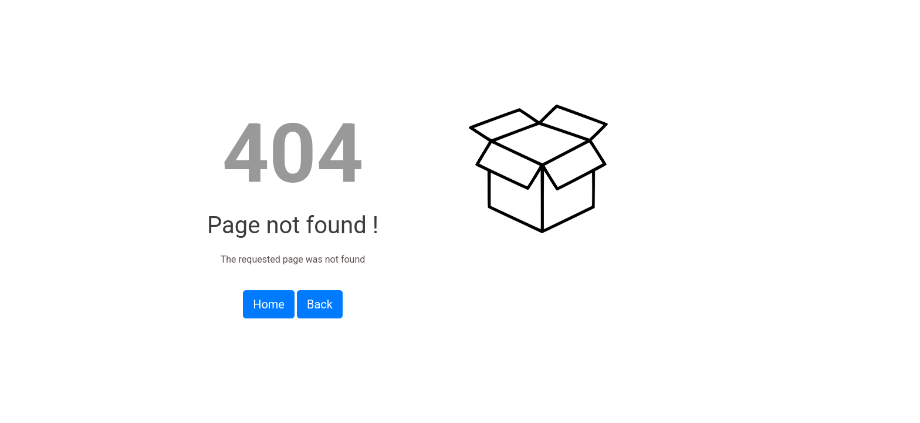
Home (269, 304)
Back (320, 304)
